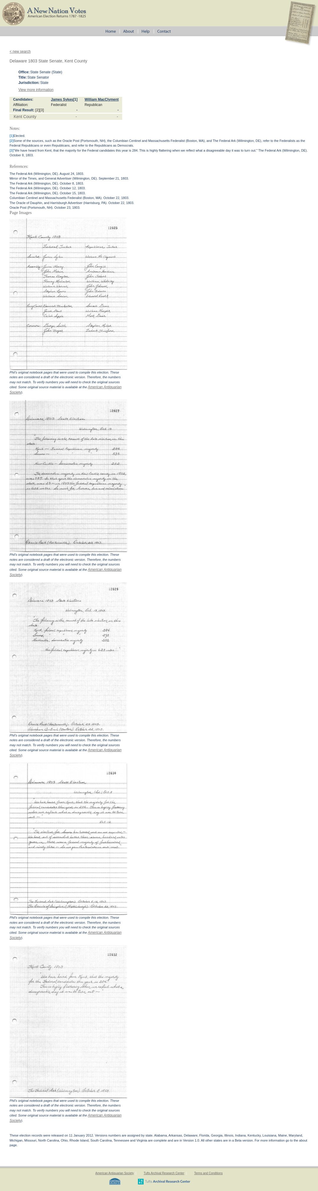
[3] (41, 110)
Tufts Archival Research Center (164, 1173)
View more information (35, 90)
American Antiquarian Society (114, 1173)
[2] (37, 110)
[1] (75, 99)
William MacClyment (102, 99)
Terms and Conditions (208, 1173)
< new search (20, 51)
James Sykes (62, 99)
